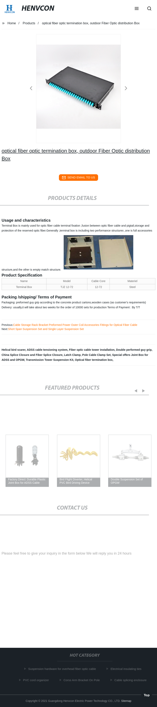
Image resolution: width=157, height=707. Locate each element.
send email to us (78, 178)
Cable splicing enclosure (131, 680)
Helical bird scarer (14, 349)
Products (29, 23)
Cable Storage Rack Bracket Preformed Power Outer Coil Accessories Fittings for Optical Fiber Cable (75, 324)
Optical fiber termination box (94, 359)
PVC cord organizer (37, 680)
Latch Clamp (72, 354)
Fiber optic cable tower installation (91, 349)
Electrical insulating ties (126, 668)
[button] (137, 9)
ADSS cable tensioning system (47, 349)
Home (12, 23)
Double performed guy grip (134, 349)
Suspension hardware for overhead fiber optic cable (63, 668)
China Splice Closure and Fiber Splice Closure (32, 354)
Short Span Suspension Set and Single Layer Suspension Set (46, 329)
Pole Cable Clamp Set (96, 354)
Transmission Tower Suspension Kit (49, 359)
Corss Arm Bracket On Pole (82, 680)
